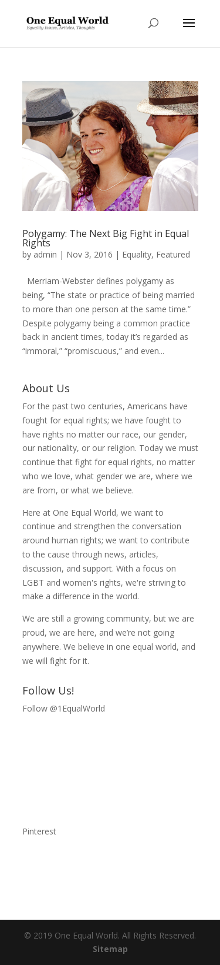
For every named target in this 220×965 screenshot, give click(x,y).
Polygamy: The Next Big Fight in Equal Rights (105, 238)
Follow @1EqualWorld (63, 708)
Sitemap (110, 948)
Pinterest (39, 831)
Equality (136, 254)
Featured (173, 254)
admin (45, 254)
